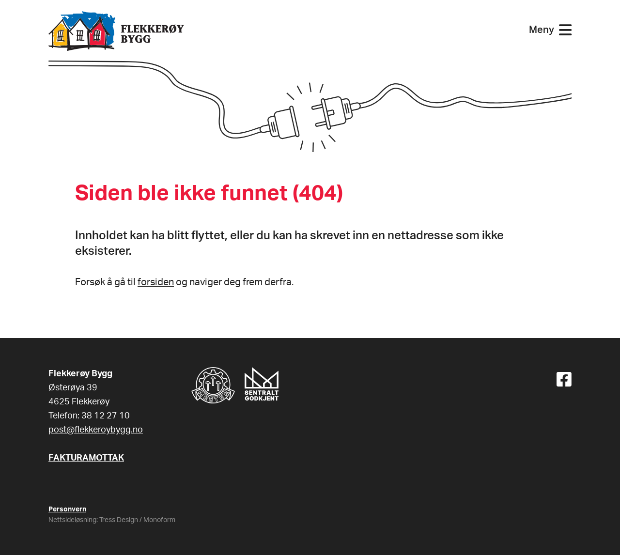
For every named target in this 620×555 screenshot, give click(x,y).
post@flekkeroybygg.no (95, 430)
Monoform (159, 520)
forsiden (156, 282)
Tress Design (118, 520)
